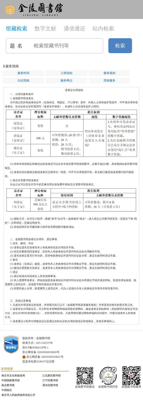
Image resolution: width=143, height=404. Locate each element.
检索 (120, 45)
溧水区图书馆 (50, 385)
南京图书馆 (8, 385)
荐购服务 (109, 80)
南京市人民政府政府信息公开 (18, 395)
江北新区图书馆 (51, 375)
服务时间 (23, 73)
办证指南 (23, 80)
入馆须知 (66, 73)
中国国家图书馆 (10, 380)
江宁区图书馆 (50, 380)
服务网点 (66, 80)
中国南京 (6, 390)
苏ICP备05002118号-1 (35, 347)
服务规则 (109, 73)
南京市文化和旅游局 (13, 375)
